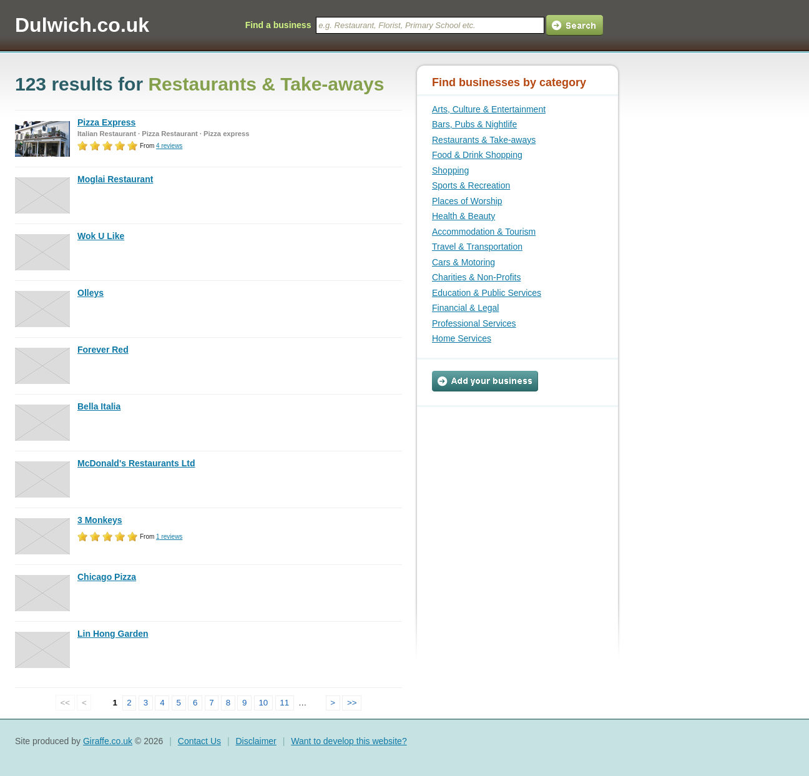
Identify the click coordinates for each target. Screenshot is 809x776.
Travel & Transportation (477, 247)
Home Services (461, 338)
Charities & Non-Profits (476, 277)
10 (263, 702)
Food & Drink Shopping (477, 155)
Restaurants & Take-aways (484, 140)
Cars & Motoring (463, 262)
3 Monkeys (99, 520)
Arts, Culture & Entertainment (489, 109)
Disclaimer (255, 741)
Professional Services (474, 323)
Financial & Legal (465, 308)
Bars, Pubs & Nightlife (474, 124)
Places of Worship (467, 201)
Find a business (278, 25)
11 (284, 702)
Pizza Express (106, 122)
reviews (169, 145)
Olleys (90, 293)
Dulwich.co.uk (82, 25)
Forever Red (103, 350)
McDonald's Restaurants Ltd (136, 463)
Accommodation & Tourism (484, 232)
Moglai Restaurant (115, 179)
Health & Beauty (463, 216)
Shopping (450, 170)
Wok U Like (100, 236)
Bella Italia (98, 406)
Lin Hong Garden (113, 634)
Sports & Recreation (471, 185)
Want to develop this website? (348, 741)
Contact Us (199, 741)
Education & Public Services (486, 293)
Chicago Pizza (106, 577)
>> (352, 702)
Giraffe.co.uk (107, 741)
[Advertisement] (510, 485)
